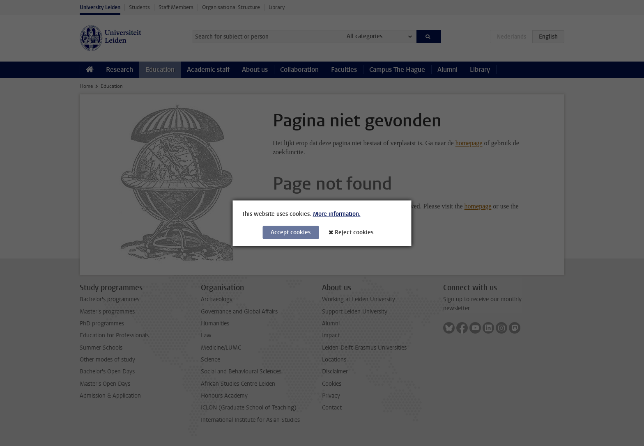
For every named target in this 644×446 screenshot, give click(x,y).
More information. (337, 213)
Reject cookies (354, 232)
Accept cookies (290, 232)
